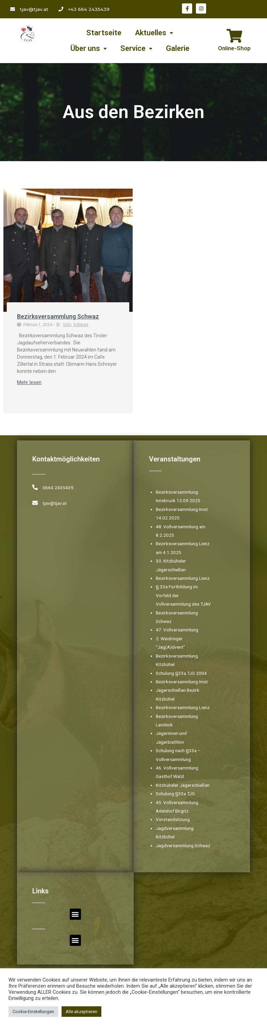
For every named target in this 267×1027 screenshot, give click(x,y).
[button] (75, 914)
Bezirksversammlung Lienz (183, 578)
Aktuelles (154, 33)
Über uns (88, 48)
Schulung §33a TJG (175, 793)
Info (67, 324)
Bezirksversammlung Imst (182, 681)
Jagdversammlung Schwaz (183, 845)
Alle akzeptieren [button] (81, 1011)
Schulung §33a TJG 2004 (181, 673)
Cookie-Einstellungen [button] (33, 1011)
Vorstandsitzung (173, 819)
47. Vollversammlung (177, 629)
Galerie (177, 48)
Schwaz (80, 324)
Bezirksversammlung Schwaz (58, 316)
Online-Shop (234, 48)
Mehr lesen (29, 382)
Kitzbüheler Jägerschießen (183, 785)
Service (136, 48)
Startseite (103, 32)
